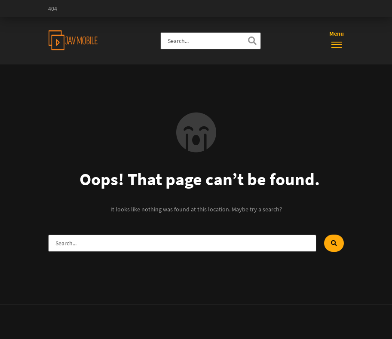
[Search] (252, 40)
